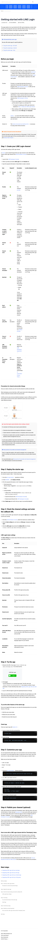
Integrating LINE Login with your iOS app (10, 872)
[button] (35, 2)
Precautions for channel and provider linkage (13, 386)
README (7, 479)
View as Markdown (12, 22)
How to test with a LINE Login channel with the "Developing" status (19, 832)
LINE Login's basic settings (8, 535)
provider (18, 190)
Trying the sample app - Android (10, 48)
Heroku (12, 115)
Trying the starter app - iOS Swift (10, 45)
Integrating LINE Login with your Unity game (11, 877)
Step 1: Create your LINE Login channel (26, 106)
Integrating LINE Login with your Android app (11, 875)
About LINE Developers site (6, 933)
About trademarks (4, 937)
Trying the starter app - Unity (9, 50)
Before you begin (7, 59)
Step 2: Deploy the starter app (12, 469)
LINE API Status (4, 939)
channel (3, 152)
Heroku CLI (14, 727)
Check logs (4, 724)
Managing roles (18, 812)
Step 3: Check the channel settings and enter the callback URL (11, 891)
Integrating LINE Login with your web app (11, 870)
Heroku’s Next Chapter (8, 137)
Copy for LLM (4, 22)
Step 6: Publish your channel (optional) (15, 807)
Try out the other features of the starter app (12, 704)
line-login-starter (10, 477)
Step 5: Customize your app (11, 750)
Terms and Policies (5, 935)
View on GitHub (21, 22)
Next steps (5, 867)
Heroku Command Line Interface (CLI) (20, 124)
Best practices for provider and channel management (24, 459)
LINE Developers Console (22, 86)
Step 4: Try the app (8, 662)
